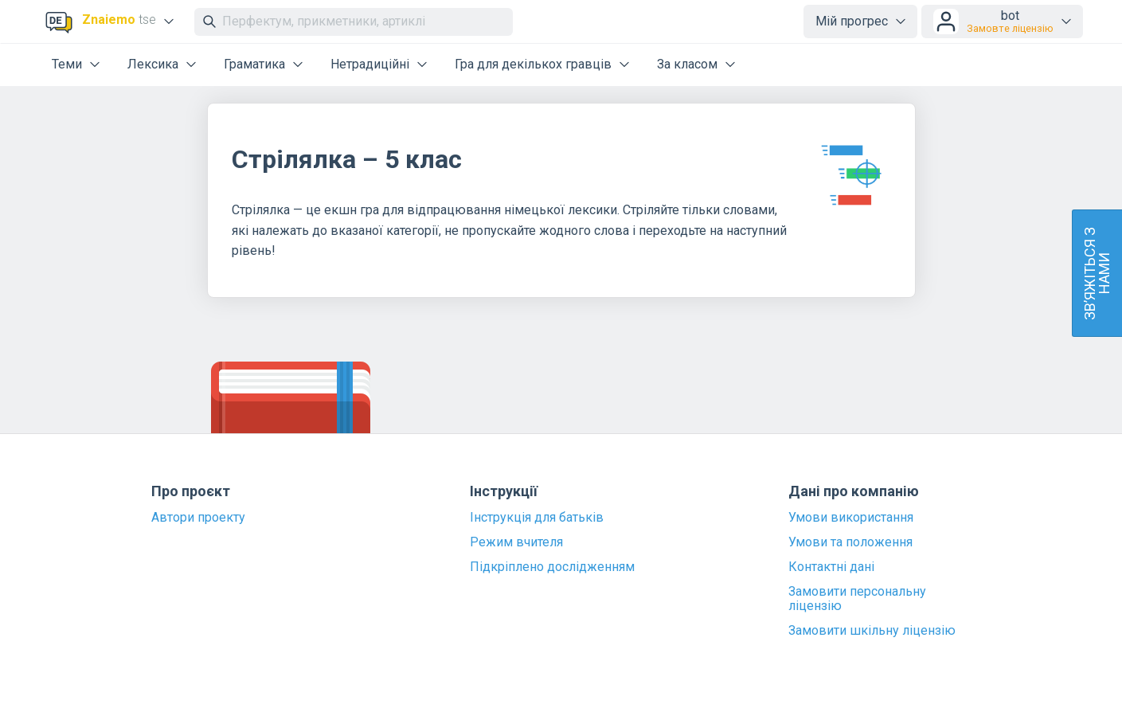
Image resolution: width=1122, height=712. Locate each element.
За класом (687, 64)
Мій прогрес (851, 21)
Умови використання (850, 518)
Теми (67, 64)
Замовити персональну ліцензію (857, 599)
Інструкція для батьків (537, 518)
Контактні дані (831, 567)
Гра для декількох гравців (533, 64)
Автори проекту (198, 518)
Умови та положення (850, 542)
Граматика (254, 64)
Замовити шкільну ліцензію (872, 631)
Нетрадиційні (369, 64)
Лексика (152, 64)
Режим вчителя (516, 542)
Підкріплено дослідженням (552, 567)
